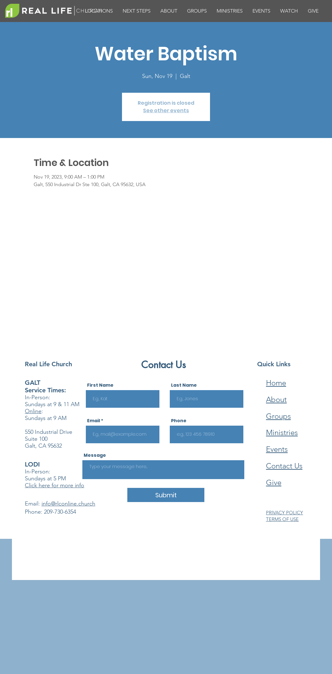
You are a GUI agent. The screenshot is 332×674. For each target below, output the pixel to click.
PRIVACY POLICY (284, 513)
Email (93, 420)
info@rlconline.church (68, 503)
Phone (178, 420)
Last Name (184, 385)
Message (95, 455)
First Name (100, 385)
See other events (166, 110)
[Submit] (165, 495)
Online (33, 411)
